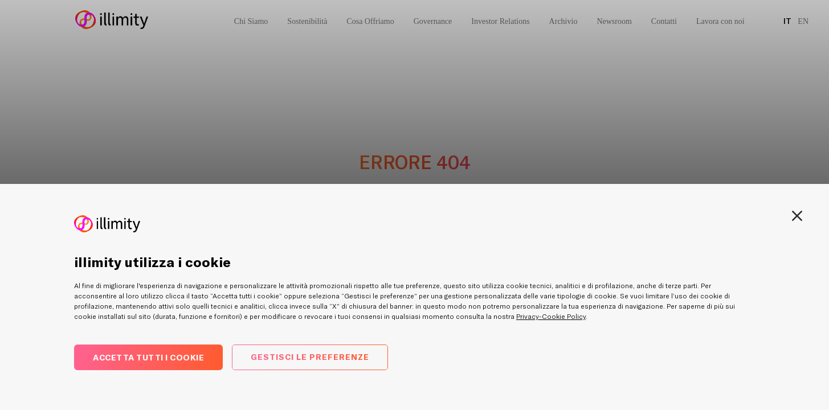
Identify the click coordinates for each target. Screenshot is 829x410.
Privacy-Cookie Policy (551, 317)
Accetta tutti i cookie (148, 357)
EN (803, 21)
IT (787, 21)
